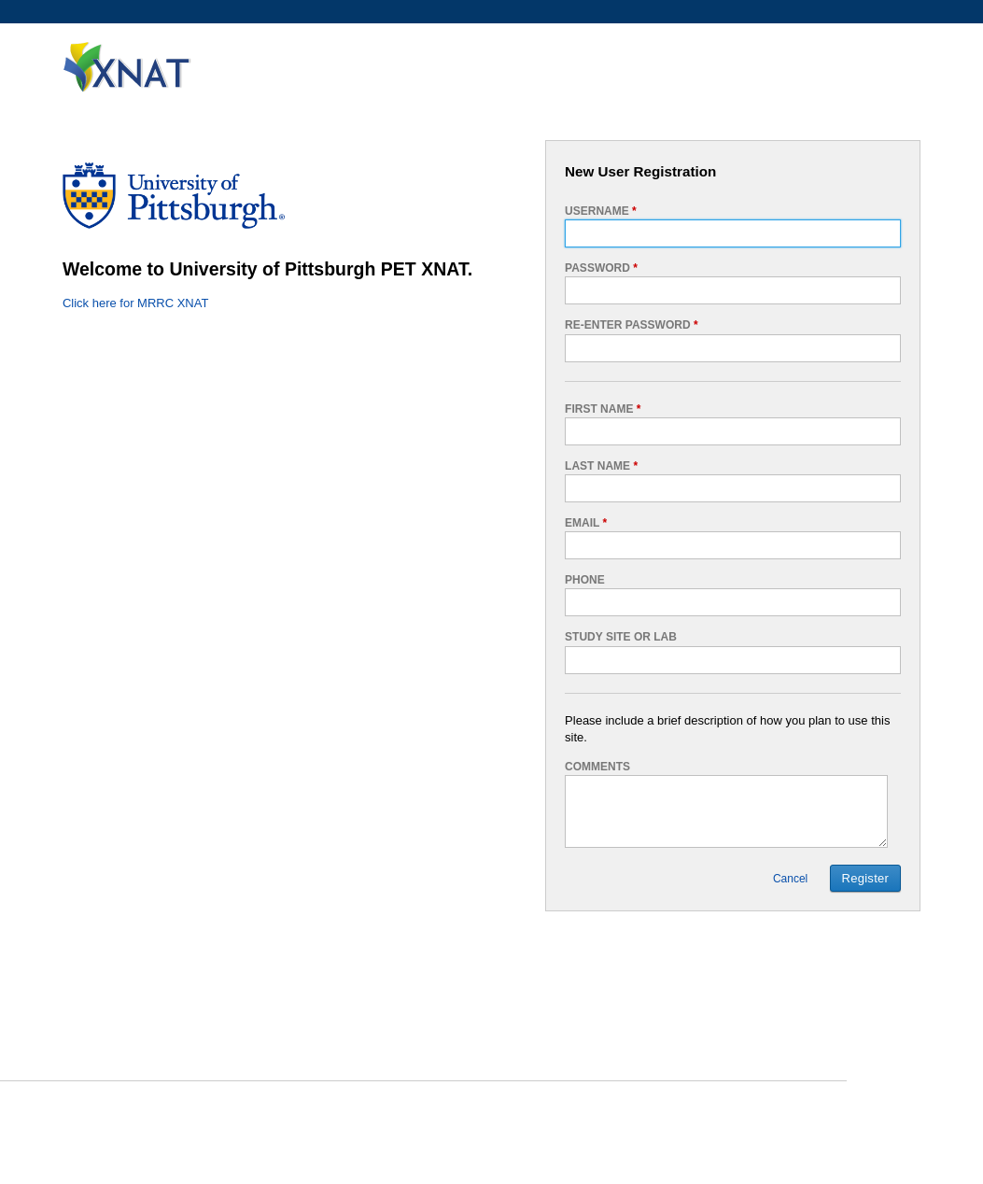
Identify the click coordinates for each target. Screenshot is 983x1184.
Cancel (790, 878)
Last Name (601, 465)
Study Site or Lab (621, 636)
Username (601, 211)
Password (601, 268)
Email (586, 522)
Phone (585, 579)
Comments (597, 766)
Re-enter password (631, 324)
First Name (602, 409)
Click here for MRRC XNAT (136, 303)
